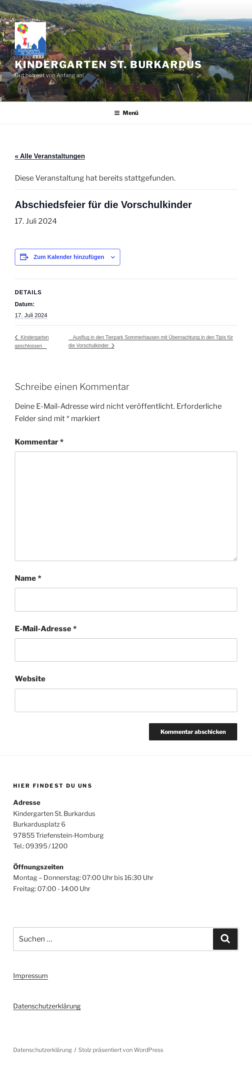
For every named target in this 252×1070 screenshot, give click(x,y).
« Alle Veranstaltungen (50, 156)
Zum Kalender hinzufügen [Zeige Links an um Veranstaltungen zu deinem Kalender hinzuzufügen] (69, 257)
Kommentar (39, 442)
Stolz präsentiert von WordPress (120, 1049)
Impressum (30, 976)
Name (28, 578)
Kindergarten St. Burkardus (108, 65)
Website (30, 678)
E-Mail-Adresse (46, 628)
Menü (126, 112)
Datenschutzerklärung (47, 1006)
